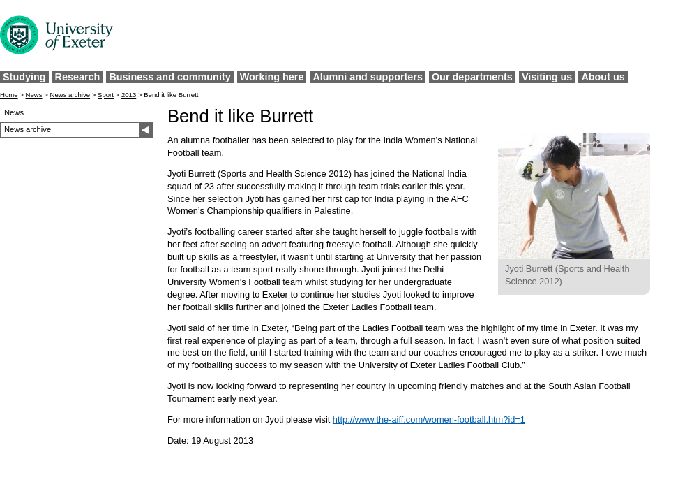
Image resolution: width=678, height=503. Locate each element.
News (34, 95)
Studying (24, 76)
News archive (70, 95)
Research (77, 76)
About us (602, 76)
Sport (106, 95)
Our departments (472, 76)
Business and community (169, 76)
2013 (128, 95)
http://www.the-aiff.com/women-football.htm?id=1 (429, 419)
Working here (272, 76)
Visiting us (547, 76)
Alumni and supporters (367, 76)
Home (9, 95)
